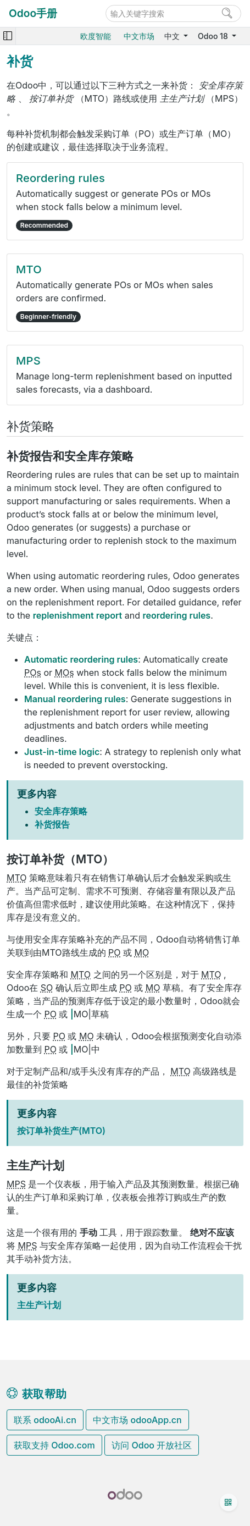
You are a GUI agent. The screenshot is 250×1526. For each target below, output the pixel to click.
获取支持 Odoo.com (54, 1445)
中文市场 (139, 36)
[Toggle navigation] (7, 36)
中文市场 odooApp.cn (137, 1419)
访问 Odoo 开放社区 (152, 1445)
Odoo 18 (214, 36)
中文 (173, 36)
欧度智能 (95, 36)
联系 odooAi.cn (45, 1419)
